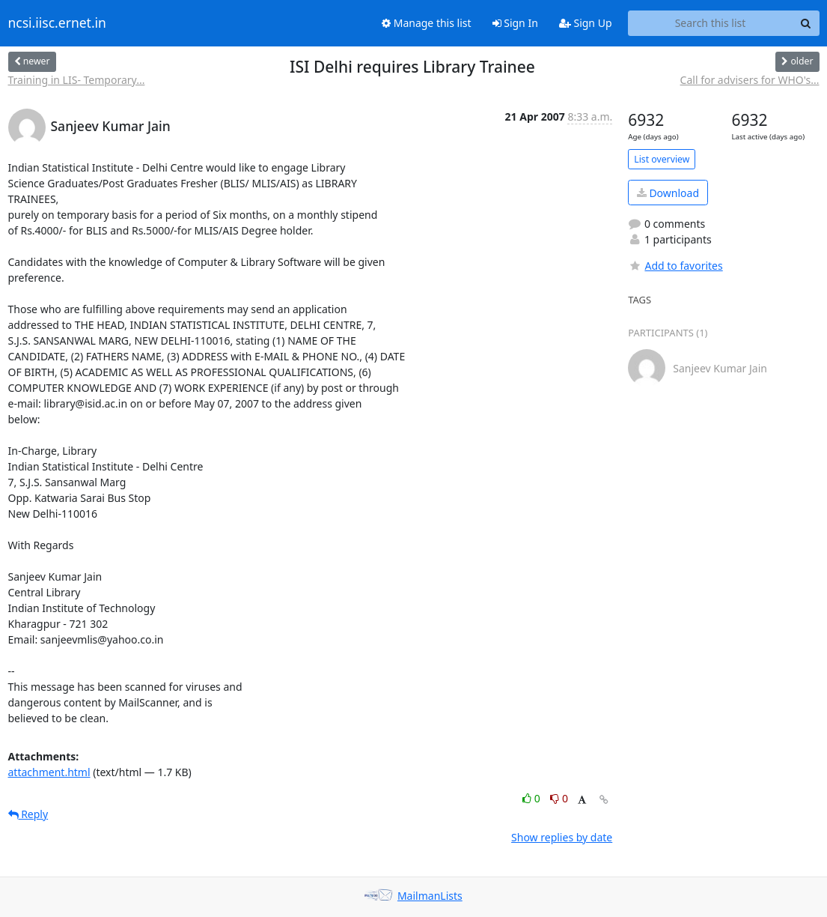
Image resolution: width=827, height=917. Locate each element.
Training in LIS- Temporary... (76, 80)
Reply (28, 814)
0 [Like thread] (532, 798)
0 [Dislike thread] (559, 798)
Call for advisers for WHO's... (750, 80)
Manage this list (427, 23)
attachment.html (49, 772)
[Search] (806, 23)
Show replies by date (561, 837)
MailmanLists (430, 896)
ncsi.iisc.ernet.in (57, 23)
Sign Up (585, 23)
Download (668, 193)
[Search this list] (710, 23)
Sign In (515, 23)
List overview (661, 159)
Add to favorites (675, 265)
